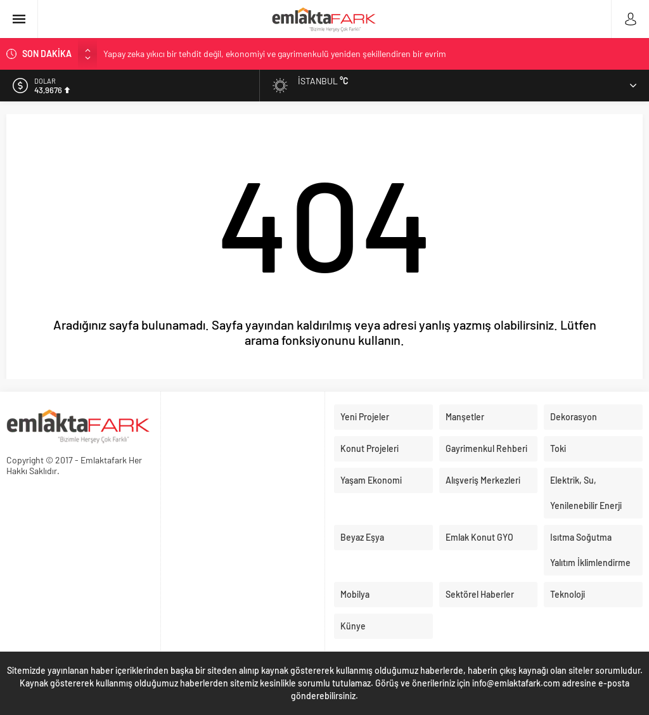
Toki (558, 448)
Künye (353, 626)
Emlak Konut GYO (479, 537)
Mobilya (354, 594)
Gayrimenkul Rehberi (486, 448)
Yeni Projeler (364, 416)
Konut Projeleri (369, 448)
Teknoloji (567, 594)
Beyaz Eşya (362, 537)
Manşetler (465, 416)
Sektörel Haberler (480, 594)
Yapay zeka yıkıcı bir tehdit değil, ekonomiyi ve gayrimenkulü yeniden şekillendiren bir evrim (274, 53)
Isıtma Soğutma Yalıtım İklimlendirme (590, 550)
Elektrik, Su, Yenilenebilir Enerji (586, 493)
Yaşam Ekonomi (371, 480)
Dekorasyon (573, 416)
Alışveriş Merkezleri (483, 480)
